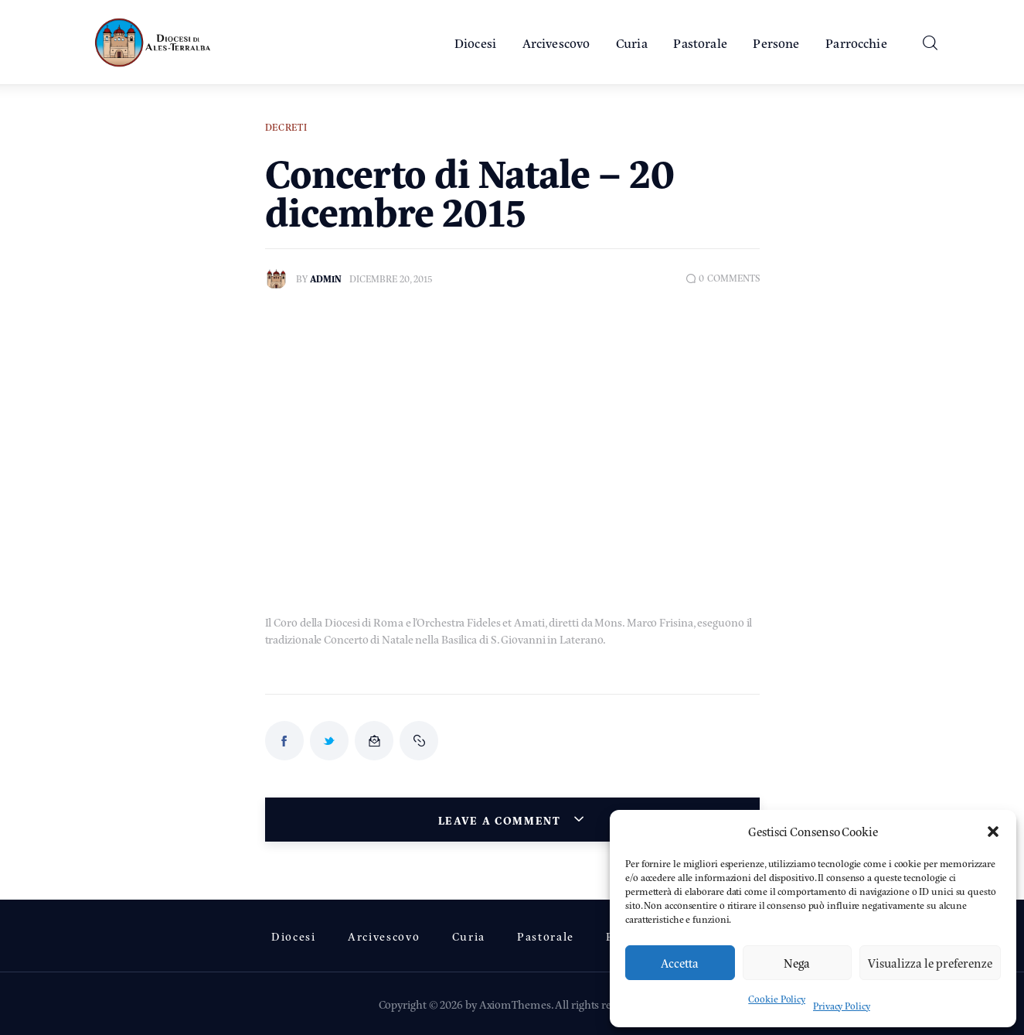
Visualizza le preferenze (930, 963)
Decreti (286, 126)
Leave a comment (501, 819)
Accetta (680, 963)
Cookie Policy (776, 999)
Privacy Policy (841, 1006)
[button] (993, 831)
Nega (797, 963)
